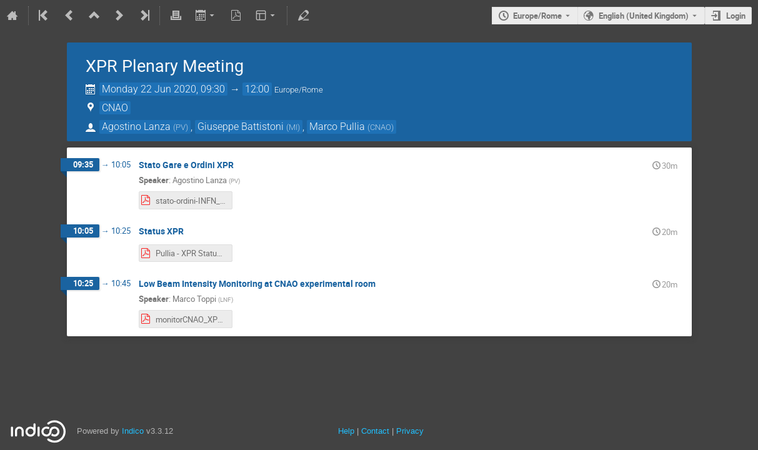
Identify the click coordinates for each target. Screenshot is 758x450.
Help (346, 431)
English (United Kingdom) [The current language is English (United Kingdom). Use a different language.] (644, 15)
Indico (133, 431)
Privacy (410, 431)
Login (736, 15)
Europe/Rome (537, 15)
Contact (375, 431)
